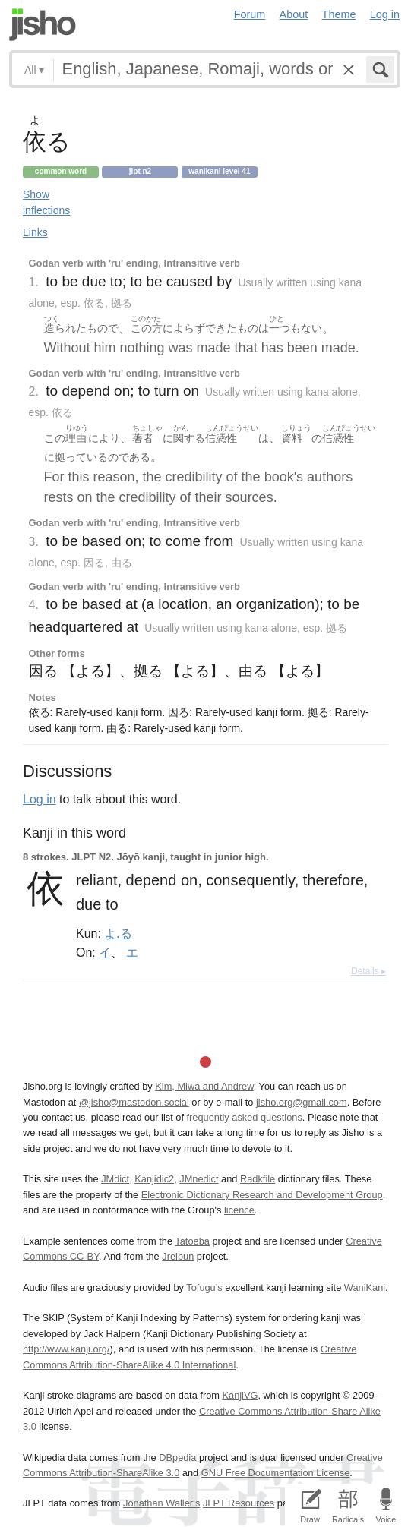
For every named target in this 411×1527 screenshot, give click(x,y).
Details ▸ (368, 971)
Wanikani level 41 (219, 171)
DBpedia (177, 1457)
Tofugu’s (204, 1287)
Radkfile (257, 1179)
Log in (385, 14)
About (294, 14)
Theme (339, 14)
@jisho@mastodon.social (134, 1102)
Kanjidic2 (154, 1179)
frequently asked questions (244, 1117)
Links (35, 232)
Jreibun (178, 1256)
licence (239, 1210)
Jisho (42, 24)
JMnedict (198, 1179)
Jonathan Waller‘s (161, 1503)
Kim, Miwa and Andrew (204, 1086)
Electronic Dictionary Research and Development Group (262, 1194)
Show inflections (46, 202)
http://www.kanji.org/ (66, 1349)
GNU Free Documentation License (275, 1472)
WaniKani (364, 1287)
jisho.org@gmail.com (301, 1102)
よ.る (117, 933)
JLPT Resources (238, 1503)
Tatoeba (192, 1241)
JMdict (115, 1179)
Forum (250, 14)
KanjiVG (240, 1395)
